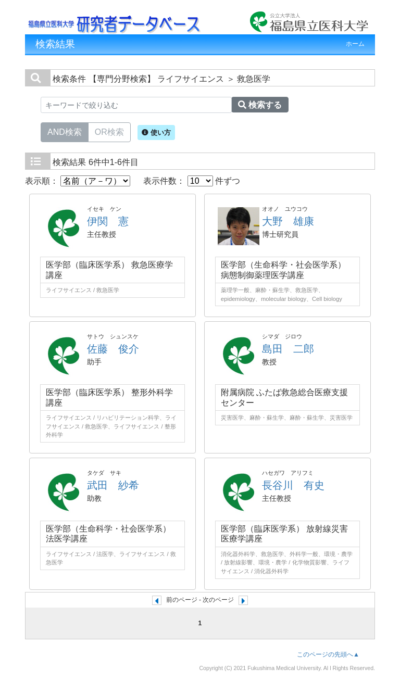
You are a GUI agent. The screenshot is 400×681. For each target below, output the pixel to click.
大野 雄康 (288, 221)
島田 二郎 (288, 349)
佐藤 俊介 (113, 349)
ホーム (355, 43)
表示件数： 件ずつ (191, 180)
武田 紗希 (113, 485)
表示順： (77, 180)
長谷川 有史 (293, 485)
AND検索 (64, 131)
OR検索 (109, 131)
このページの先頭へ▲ (328, 654)
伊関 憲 (108, 221)
